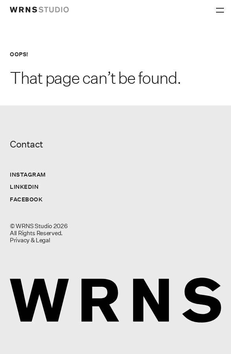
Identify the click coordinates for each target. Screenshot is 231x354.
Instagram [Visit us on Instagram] (28, 174)
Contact (26, 144)
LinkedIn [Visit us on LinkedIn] (24, 186)
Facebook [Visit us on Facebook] (26, 199)
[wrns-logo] (39, 10)
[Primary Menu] (221, 8)
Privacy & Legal (30, 240)
